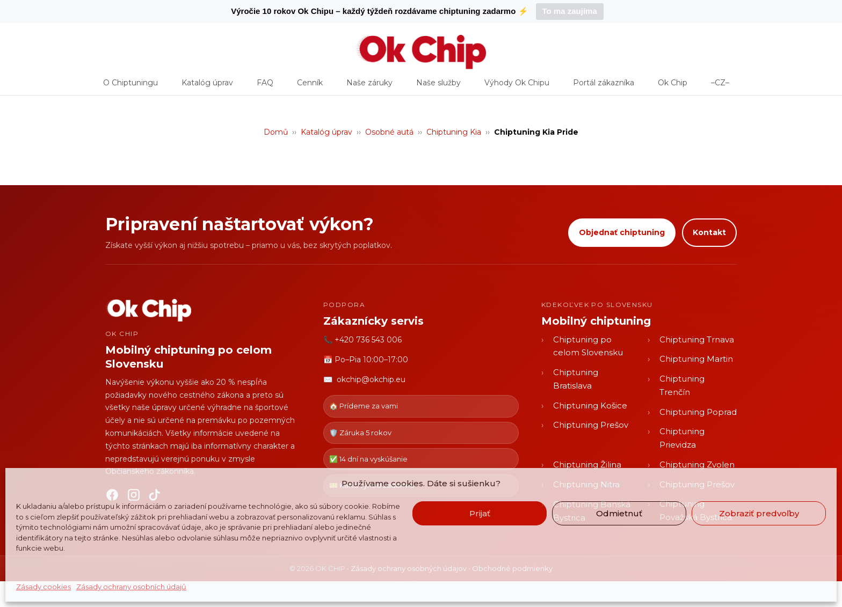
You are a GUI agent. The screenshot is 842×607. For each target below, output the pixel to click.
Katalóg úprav (207, 86)
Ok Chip (672, 86)
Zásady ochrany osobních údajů (131, 586)
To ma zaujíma (569, 11)
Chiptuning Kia (453, 132)
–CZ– (720, 86)
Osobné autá (389, 132)
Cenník (310, 86)
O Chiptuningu (130, 86)
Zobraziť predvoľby (759, 513)
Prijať (479, 513)
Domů (276, 132)
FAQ (265, 86)
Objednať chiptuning (622, 232)
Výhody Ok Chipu (516, 86)
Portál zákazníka (603, 86)
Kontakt (709, 232)
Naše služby (438, 86)
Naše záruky (369, 86)
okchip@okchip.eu (371, 379)
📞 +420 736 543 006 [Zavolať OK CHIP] (362, 340)
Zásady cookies (43, 586)
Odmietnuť (619, 513)
